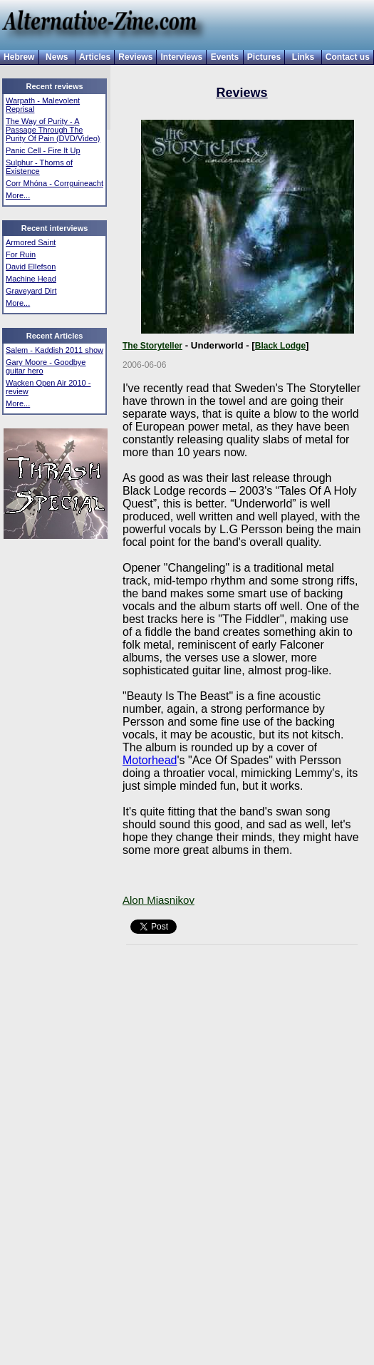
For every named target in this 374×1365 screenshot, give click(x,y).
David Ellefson (31, 266)
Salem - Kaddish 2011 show (54, 350)
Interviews (182, 57)
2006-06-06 (144, 365)
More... (18, 195)
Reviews (135, 57)
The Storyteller (152, 346)
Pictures (264, 57)
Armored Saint (31, 242)
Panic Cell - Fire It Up (43, 150)
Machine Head (31, 278)
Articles (94, 57)
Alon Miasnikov (158, 900)
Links (303, 57)
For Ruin (21, 254)
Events (225, 57)
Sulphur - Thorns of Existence (39, 166)
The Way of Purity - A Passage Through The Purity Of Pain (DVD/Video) (53, 130)
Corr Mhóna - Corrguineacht (54, 183)
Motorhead (150, 760)
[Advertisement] (45, 640)
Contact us (348, 57)
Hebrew (19, 57)
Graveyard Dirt (31, 291)
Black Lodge (280, 346)
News (57, 57)
